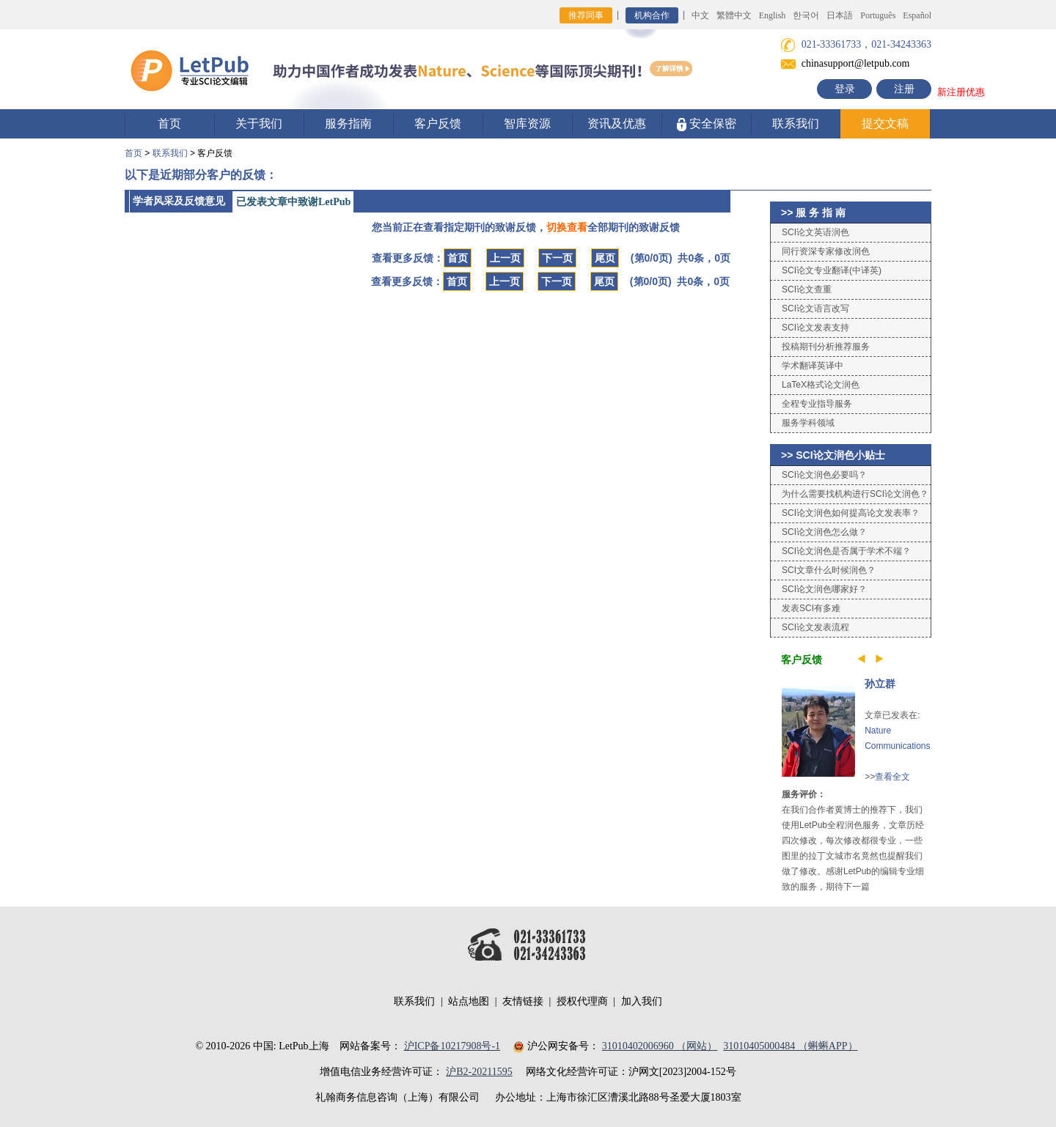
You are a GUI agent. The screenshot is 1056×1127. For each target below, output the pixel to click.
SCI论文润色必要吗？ (824, 475)
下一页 (557, 258)
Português (877, 15)
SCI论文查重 (807, 289)
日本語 (839, 15)
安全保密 (706, 124)
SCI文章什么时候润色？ (829, 570)
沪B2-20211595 (479, 1071)
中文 (700, 15)
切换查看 (566, 227)
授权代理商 (582, 1001)
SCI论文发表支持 (815, 327)
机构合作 (652, 15)
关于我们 (258, 123)
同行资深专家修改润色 (826, 251)
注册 (904, 89)
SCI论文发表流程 (815, 627)
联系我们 (795, 123)
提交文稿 (885, 123)
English (772, 15)
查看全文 (892, 777)
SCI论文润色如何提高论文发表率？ (851, 513)
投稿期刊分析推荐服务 (826, 346)
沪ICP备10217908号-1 (452, 1046)
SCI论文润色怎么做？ (824, 532)
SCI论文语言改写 (815, 308)
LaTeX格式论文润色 (820, 385)
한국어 (806, 15)
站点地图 (468, 1001)
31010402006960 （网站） (660, 1046)
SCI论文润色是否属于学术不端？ (846, 551)
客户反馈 (437, 123)
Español (917, 15)
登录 (845, 89)
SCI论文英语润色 (815, 232)
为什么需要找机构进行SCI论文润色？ (855, 494)
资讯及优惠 (616, 123)
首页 (169, 123)
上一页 (505, 258)
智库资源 (527, 123)
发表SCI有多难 (811, 608)
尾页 (605, 258)
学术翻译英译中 (812, 366)
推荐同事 (586, 15)
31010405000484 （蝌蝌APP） (790, 1046)
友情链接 (522, 1001)
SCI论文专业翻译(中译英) (831, 270)
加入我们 (641, 1001)
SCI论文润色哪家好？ (824, 589)
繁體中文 (734, 15)
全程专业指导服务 (817, 404)
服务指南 (348, 123)
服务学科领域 (808, 423)
